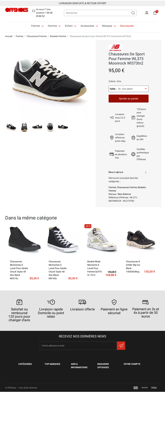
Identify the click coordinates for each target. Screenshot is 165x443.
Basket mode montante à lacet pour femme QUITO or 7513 (94, 268)
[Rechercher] (100, 12)
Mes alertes (131, 406)
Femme (112, 186)
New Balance (124, 193)
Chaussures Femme (127, 186)
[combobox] (129, 88)
